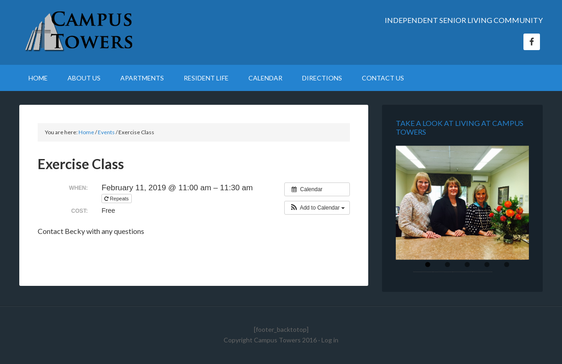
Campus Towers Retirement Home (97, 32)
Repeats (117, 198)
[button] (317, 207)
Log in (329, 340)
